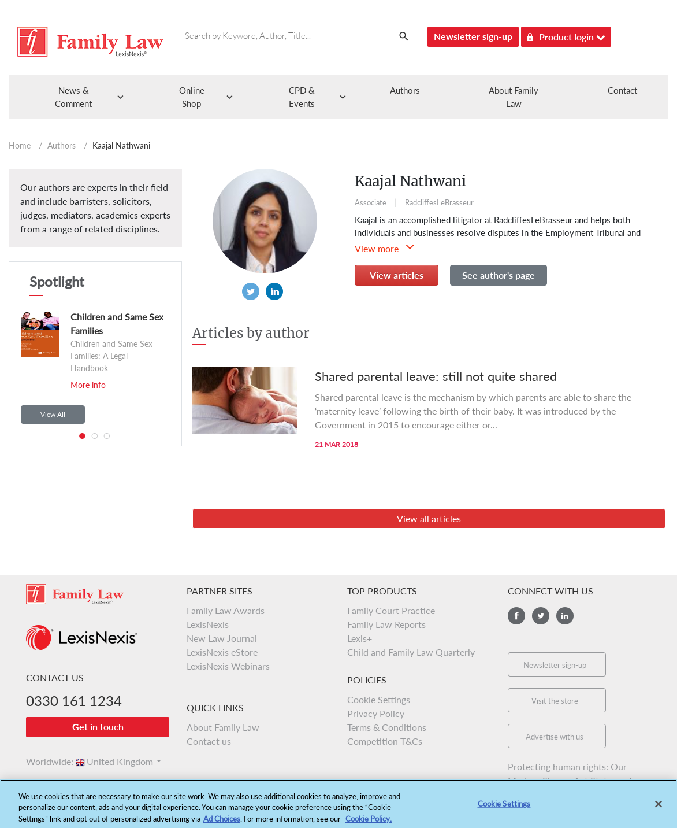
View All (52, 414)
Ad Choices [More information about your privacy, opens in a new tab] (221, 822)
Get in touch (98, 726)
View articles (396, 274)
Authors (405, 90)
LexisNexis (208, 624)
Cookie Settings (378, 699)
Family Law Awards (226, 610)
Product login (566, 35)
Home (20, 145)
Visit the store (554, 700)
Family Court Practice (391, 610)
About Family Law (223, 727)
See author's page (498, 274)
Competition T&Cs (384, 740)
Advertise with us (554, 736)
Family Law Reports (386, 624)
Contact (622, 90)
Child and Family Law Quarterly (411, 651)
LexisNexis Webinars (228, 665)
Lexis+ (359, 638)
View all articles (429, 518)
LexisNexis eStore (222, 651)
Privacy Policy (375, 713)
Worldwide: (44, 761)
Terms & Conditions (386, 727)
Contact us (209, 740)
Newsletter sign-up (473, 36)
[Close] (658, 808)
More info (88, 385)
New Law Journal (222, 638)
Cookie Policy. (368, 822)
